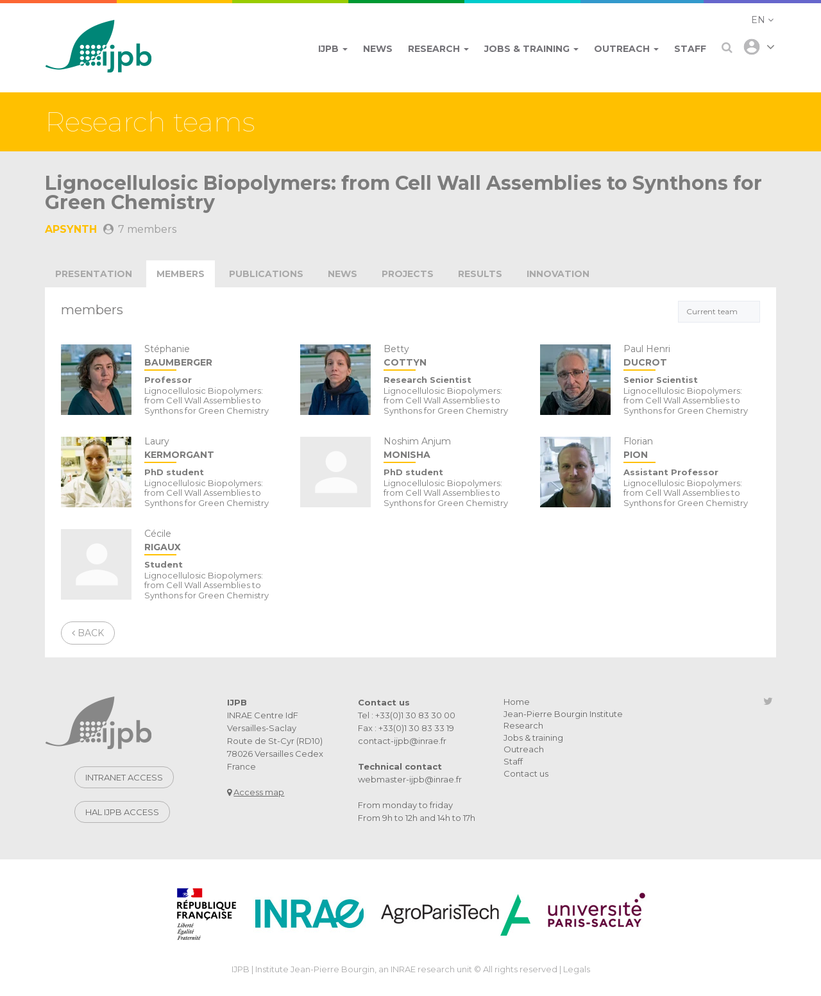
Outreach (524, 749)
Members (181, 274)
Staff (513, 761)
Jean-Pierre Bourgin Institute (563, 714)
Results (480, 274)
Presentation (93, 274)
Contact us (526, 773)
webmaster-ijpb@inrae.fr (410, 779)
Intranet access (124, 777)
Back (88, 633)
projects (408, 274)
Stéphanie (212, 356)
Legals (576, 969)
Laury (212, 449)
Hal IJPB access (122, 812)
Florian (691, 449)
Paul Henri (691, 356)
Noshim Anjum (452, 449)
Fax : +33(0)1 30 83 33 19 (406, 728)
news (342, 274)
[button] (762, 20)
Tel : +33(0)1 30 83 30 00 (406, 715)
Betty (452, 356)
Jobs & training (533, 737)
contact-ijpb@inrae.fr (402, 741)
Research (523, 725)
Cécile (212, 541)
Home (517, 701)
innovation (558, 274)
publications (266, 274)
